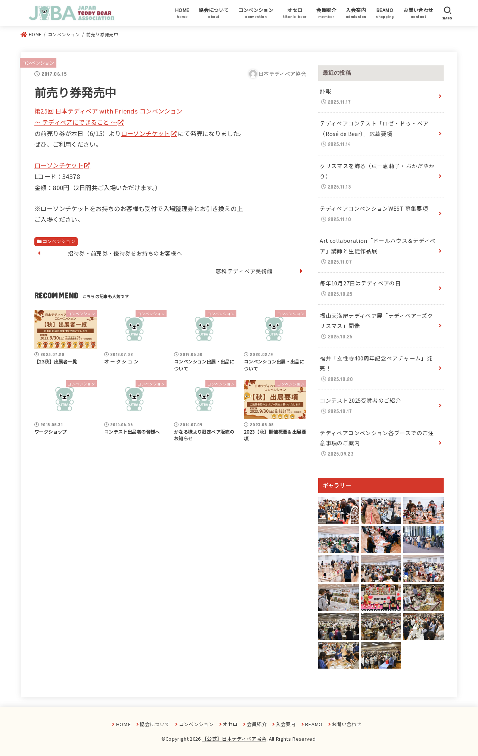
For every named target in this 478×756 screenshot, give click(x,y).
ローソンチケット (145, 133)
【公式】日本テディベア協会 (234, 738)
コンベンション (38, 62)
